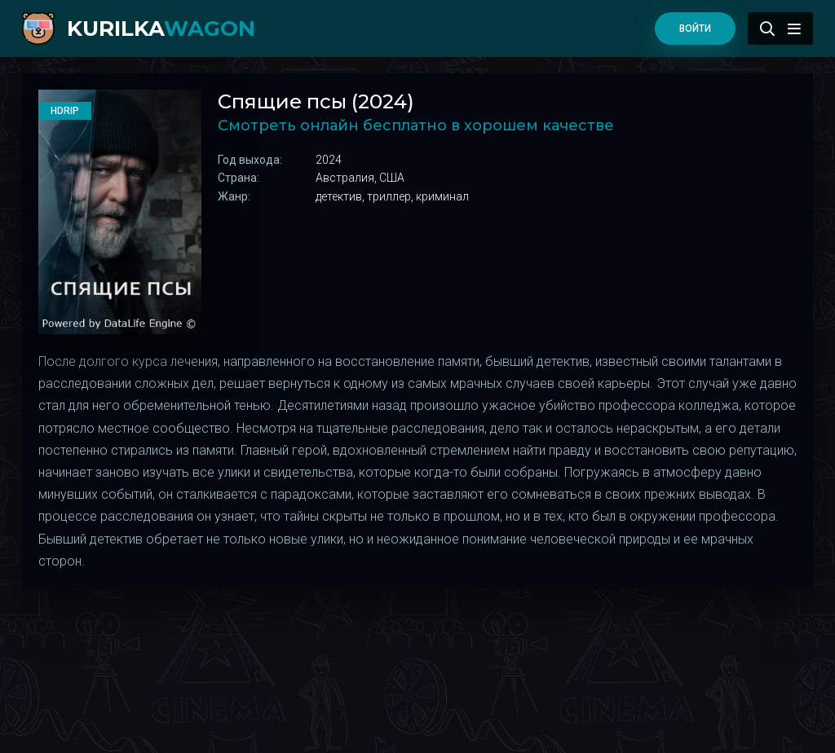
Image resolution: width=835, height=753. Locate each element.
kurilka (161, 28)
